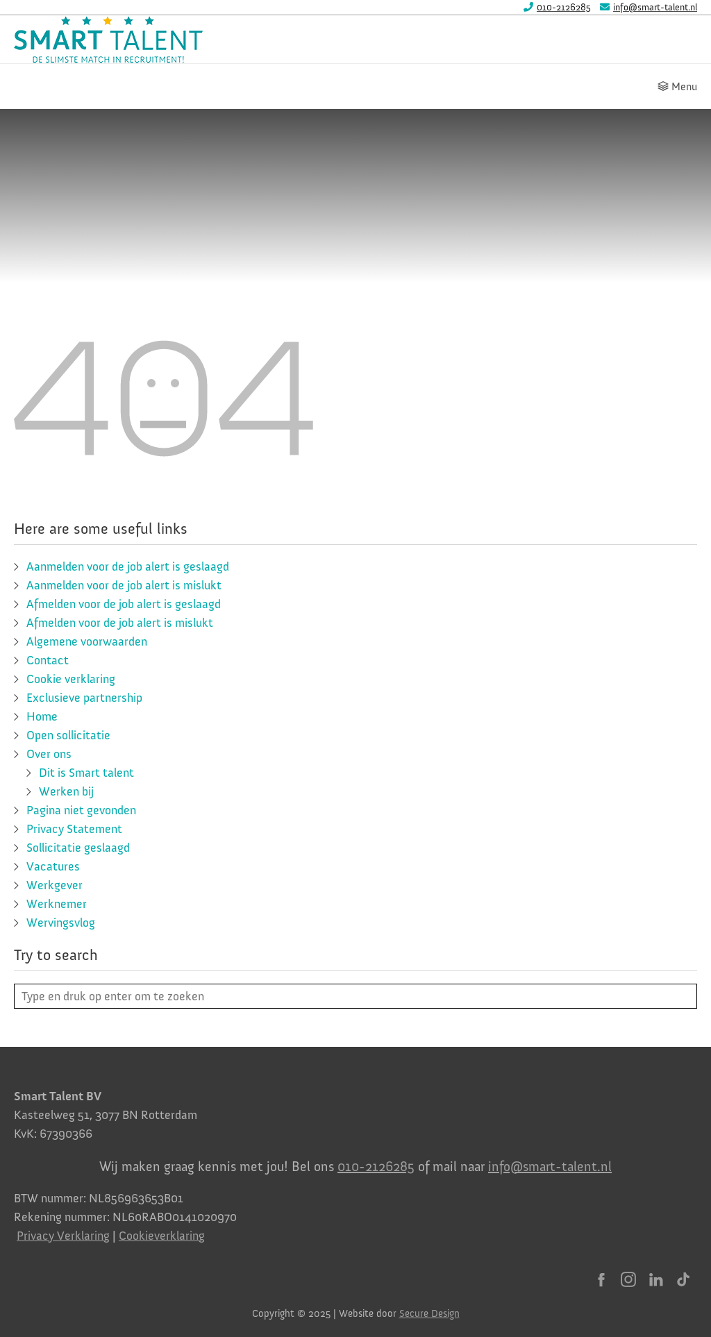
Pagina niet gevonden (81, 810)
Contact (47, 660)
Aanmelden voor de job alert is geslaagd (127, 566)
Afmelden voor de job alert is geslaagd (123, 604)
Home (42, 716)
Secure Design (429, 1313)
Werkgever (54, 885)
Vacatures (53, 866)
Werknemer (56, 903)
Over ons (49, 754)
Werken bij (66, 791)
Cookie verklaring (70, 679)
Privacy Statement (74, 828)
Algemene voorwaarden (86, 641)
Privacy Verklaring (63, 1235)
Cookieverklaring (162, 1235)
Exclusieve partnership (84, 697)
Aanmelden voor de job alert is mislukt (123, 585)
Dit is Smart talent (86, 772)
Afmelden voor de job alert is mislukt (119, 622)
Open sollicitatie (68, 735)
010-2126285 (376, 1166)
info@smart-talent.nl (550, 1166)
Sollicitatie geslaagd (78, 847)
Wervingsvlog (60, 922)
